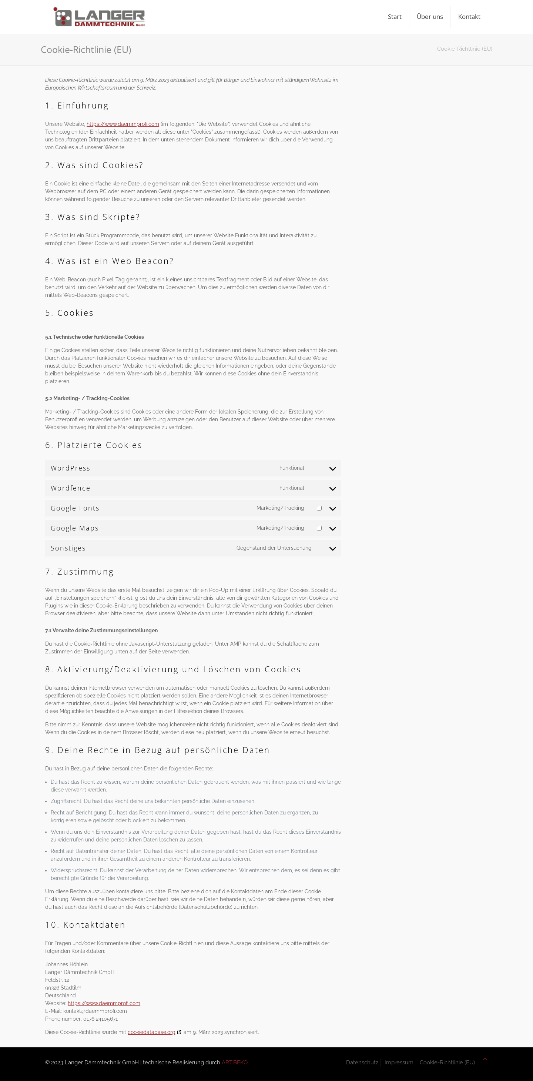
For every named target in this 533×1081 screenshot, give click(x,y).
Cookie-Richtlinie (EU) (447, 1062)
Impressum (399, 1062)
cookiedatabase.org (151, 1032)
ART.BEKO (235, 1062)
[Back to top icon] (485, 1059)
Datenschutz (362, 1062)
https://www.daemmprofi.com (123, 124)
